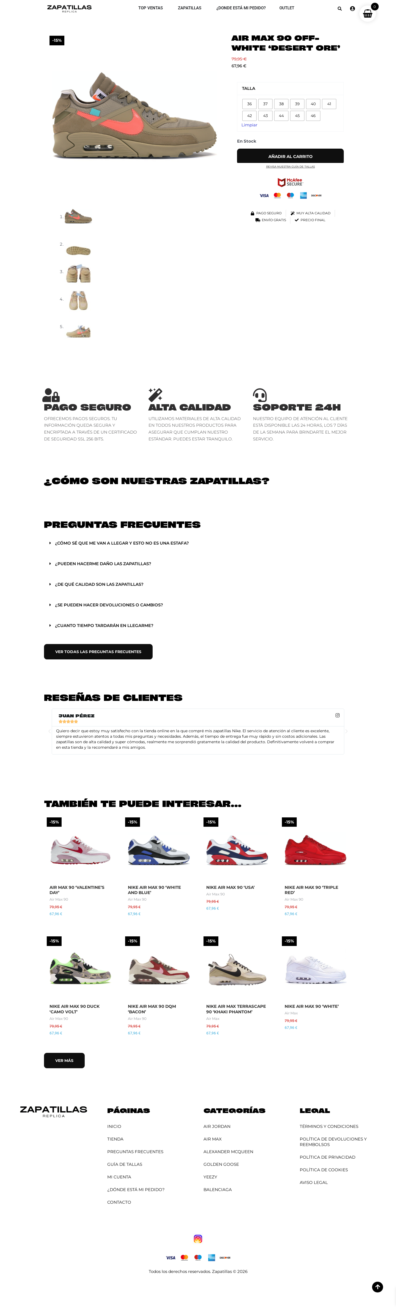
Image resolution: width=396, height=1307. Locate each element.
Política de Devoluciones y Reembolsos (333, 1141)
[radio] (249, 104)
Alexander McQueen (228, 1151)
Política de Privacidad (327, 1157)
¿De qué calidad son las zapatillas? (99, 584)
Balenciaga (218, 1189)
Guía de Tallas (124, 1164)
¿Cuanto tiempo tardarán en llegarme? (104, 625)
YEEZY (210, 1177)
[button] (339, 8)
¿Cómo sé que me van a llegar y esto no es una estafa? (122, 543)
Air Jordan (217, 1126)
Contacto (119, 1202)
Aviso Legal (314, 1182)
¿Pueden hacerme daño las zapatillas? (103, 563)
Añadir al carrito (290, 156)
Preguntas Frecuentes (135, 1151)
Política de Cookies (324, 1169)
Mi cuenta (119, 1177)
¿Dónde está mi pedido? (136, 1189)
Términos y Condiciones (329, 1126)
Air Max (213, 1139)
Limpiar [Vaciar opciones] (249, 124)
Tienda (115, 1139)
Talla (248, 88)
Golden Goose (221, 1164)
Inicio (114, 1126)
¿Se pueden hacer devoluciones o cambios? (109, 604)
